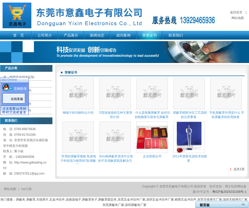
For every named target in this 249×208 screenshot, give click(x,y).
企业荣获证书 (152, 156)
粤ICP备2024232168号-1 (229, 192)
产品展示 (71, 35)
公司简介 (45, 35)
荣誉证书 (149, 35)
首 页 (18, 35)
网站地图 (238, 18)
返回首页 (236, 12)
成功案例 (123, 35)
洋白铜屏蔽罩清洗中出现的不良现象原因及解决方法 (115, 161)
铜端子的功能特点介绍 (78, 112)
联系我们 (176, 35)
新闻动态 (97, 35)
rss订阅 (26, 189)
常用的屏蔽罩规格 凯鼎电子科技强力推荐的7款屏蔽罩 (78, 161)
